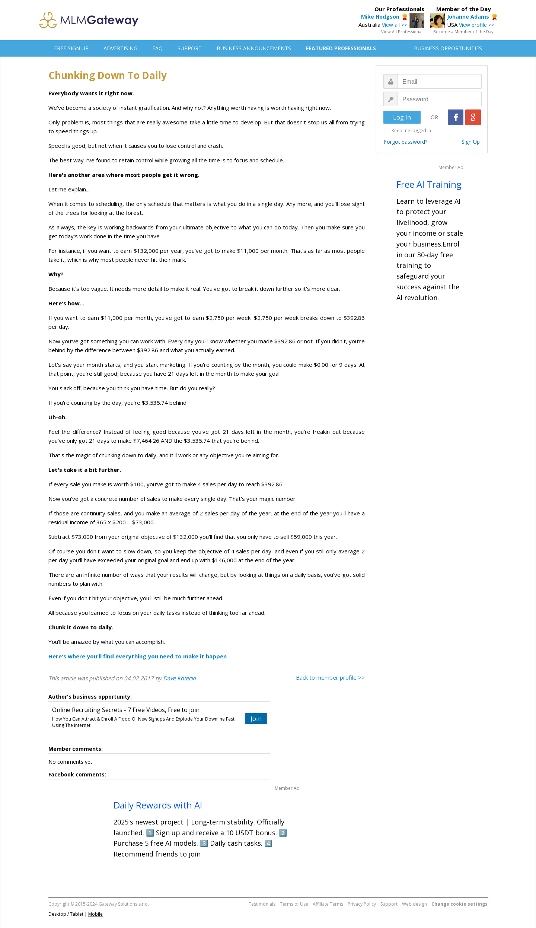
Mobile (95, 914)
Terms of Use (294, 904)
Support (389, 904)
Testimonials (262, 904)
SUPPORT (190, 48)
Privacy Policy (362, 904)
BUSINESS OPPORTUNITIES (448, 48)
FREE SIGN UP (71, 48)
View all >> (394, 24)
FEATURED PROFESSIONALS (341, 48)
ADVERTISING (120, 48)
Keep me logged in (411, 130)
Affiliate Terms (328, 904)
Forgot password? (405, 141)
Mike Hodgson (380, 16)
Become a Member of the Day (463, 31)
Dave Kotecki (179, 678)
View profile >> (476, 24)
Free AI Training (429, 184)
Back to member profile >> (330, 677)
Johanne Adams (468, 16)
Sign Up (471, 141)
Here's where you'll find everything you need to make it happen (137, 656)
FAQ (157, 48)
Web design (414, 904)
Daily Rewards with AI (158, 805)
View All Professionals (402, 31)
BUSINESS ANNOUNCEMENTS (254, 48)
